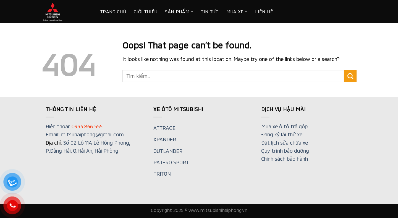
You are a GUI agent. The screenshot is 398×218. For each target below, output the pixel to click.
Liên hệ (264, 11)
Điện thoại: (74, 126)
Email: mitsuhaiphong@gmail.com (85, 134)
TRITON (162, 174)
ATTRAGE (164, 128)
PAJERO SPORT (171, 162)
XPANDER (164, 139)
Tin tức (209, 11)
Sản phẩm (179, 11)
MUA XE (237, 11)
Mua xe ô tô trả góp (284, 126)
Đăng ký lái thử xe (281, 134)
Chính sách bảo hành (284, 159)
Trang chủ (113, 11)
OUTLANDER (167, 151)
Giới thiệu (145, 11)
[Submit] (350, 76)
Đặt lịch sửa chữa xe (284, 143)
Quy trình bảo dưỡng (285, 151)
